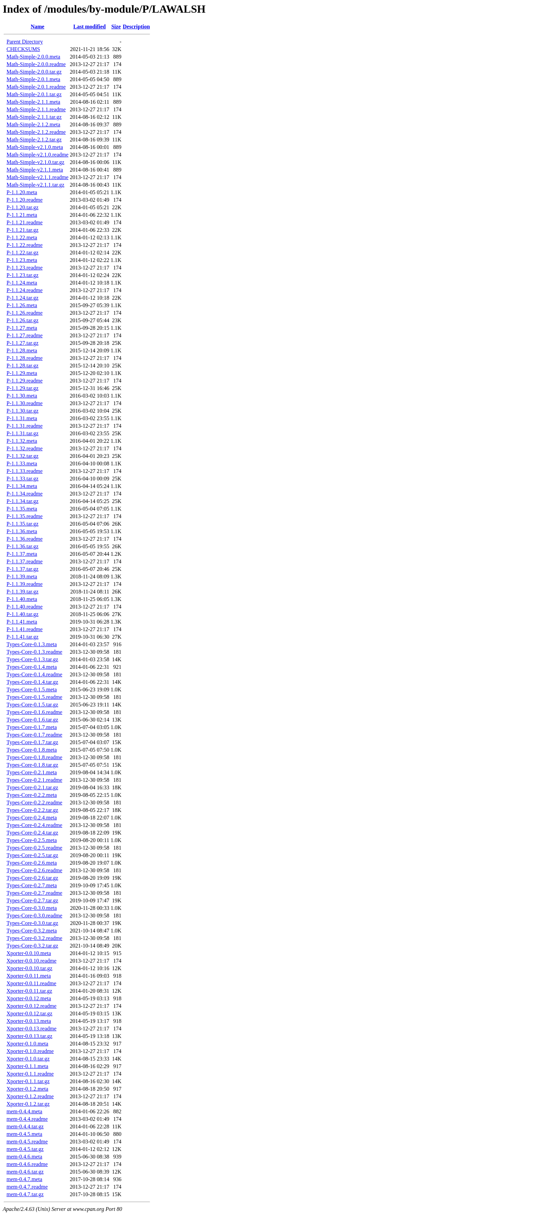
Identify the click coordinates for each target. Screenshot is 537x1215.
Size (116, 26)
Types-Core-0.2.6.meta (32, 863)
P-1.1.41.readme (24, 629)
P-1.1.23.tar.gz (22, 275)
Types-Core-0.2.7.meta (32, 885)
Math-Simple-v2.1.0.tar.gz (35, 162)
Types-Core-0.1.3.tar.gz (32, 659)
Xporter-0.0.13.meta (29, 1021)
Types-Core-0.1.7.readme (34, 735)
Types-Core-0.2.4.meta (32, 818)
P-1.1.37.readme (24, 561)
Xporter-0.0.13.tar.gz (29, 1036)
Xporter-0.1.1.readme (30, 1074)
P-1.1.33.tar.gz (22, 478)
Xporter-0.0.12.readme (32, 1006)
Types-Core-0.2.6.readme (34, 870)
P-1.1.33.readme (24, 471)
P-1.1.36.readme (24, 539)
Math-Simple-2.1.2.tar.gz (34, 139)
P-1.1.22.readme (24, 245)
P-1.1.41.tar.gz (22, 637)
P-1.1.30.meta (22, 396)
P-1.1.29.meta (22, 373)
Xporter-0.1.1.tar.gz (28, 1081)
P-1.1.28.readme (24, 358)
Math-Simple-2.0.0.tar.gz (34, 72)
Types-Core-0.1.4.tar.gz (32, 682)
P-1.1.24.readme (24, 290)
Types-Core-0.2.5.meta (32, 840)
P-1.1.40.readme (24, 607)
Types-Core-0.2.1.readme (34, 780)
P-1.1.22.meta (22, 237)
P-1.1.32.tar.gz (22, 456)
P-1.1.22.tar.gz (22, 252)
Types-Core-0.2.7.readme (34, 893)
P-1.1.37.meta (22, 554)
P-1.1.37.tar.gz (22, 569)
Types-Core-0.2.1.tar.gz (32, 787)
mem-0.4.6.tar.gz (25, 1172)
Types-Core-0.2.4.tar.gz (32, 833)
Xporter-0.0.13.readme (32, 1028)
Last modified (89, 26)
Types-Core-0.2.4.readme (34, 825)
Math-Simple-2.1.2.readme (36, 132)
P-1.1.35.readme (24, 516)
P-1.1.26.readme (24, 313)
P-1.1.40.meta (22, 599)
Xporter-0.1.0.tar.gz (28, 1059)
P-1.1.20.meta (22, 192)
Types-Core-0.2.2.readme (34, 802)
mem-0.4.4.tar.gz (25, 1126)
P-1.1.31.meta (22, 418)
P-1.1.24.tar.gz (22, 298)
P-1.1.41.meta (22, 622)
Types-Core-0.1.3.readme (34, 652)
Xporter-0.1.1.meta (27, 1066)
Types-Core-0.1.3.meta (32, 644)
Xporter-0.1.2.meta (27, 1089)
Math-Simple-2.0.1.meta (33, 79)
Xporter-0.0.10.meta (29, 953)
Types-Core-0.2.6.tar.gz (32, 878)
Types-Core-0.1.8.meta (32, 750)
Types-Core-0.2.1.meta (32, 772)
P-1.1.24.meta (22, 283)
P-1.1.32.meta (22, 441)
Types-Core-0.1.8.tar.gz (32, 765)
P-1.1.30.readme (24, 403)
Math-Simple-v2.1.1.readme (37, 177)
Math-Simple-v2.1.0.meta (35, 147)
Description (136, 26)
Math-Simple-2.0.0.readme (36, 64)
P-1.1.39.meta (22, 576)
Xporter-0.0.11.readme (31, 983)
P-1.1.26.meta (22, 305)
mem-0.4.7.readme (27, 1187)
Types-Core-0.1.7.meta (32, 727)
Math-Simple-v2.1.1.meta (35, 170)
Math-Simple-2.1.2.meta (33, 124)
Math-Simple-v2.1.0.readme (37, 155)
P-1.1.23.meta (22, 260)
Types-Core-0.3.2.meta (32, 931)
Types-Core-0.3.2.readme (34, 938)
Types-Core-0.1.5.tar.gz (32, 704)
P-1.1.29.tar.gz (22, 388)
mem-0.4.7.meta (24, 1179)
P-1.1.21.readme (24, 222)
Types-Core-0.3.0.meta (32, 908)
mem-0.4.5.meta (24, 1134)
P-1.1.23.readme (24, 268)
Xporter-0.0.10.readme (32, 961)
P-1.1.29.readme (24, 381)
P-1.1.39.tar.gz (22, 591)
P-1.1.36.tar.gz (22, 546)
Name (37, 26)
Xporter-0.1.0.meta (27, 1044)
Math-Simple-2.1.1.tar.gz (34, 117)
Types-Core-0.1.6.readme (34, 712)
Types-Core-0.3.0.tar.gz (32, 923)
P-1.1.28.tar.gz (22, 365)
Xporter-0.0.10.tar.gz (29, 968)
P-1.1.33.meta (22, 463)
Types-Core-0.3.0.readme (34, 915)
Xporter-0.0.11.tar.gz (29, 991)
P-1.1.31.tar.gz (22, 433)
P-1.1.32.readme (24, 448)
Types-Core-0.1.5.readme (34, 697)
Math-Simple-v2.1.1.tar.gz (35, 185)
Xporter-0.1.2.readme (30, 1096)
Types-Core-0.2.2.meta (32, 795)
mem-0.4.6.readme (27, 1164)
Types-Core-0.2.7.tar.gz (32, 900)
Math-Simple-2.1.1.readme (36, 109)
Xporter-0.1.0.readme (30, 1051)
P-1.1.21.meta (22, 215)
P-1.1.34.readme (24, 494)
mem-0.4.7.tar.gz (25, 1194)
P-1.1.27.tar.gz (22, 343)
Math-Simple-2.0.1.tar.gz (34, 94)
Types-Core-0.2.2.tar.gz (32, 810)
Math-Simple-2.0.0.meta (33, 57)
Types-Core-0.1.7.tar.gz (32, 742)
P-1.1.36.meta (22, 531)
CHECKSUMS (23, 49)
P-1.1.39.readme (24, 584)
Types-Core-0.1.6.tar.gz (32, 720)
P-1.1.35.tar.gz (22, 524)
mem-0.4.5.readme (27, 1141)
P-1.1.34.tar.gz (22, 501)
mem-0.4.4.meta (24, 1111)
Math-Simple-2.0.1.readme (36, 87)
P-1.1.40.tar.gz (22, 614)
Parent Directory (25, 42)
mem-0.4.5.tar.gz (25, 1149)
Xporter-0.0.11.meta (29, 976)
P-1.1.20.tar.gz (22, 207)
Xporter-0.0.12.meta (29, 998)
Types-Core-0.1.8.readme (34, 757)
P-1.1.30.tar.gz (22, 411)
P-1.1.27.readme (24, 335)
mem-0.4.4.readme (27, 1119)
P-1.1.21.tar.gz (22, 230)
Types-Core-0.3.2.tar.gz (32, 946)
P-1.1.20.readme (24, 200)
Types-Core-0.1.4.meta (32, 667)
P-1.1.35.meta (22, 509)
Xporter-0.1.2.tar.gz (28, 1104)
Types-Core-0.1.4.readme (34, 674)
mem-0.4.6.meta (24, 1157)
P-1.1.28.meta (22, 350)
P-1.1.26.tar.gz (22, 320)
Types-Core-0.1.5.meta (32, 689)
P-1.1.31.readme (24, 426)
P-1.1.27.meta (22, 328)
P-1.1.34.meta (22, 486)
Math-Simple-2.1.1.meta (33, 102)
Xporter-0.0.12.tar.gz (29, 1013)
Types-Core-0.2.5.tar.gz (32, 855)
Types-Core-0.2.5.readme (34, 848)
